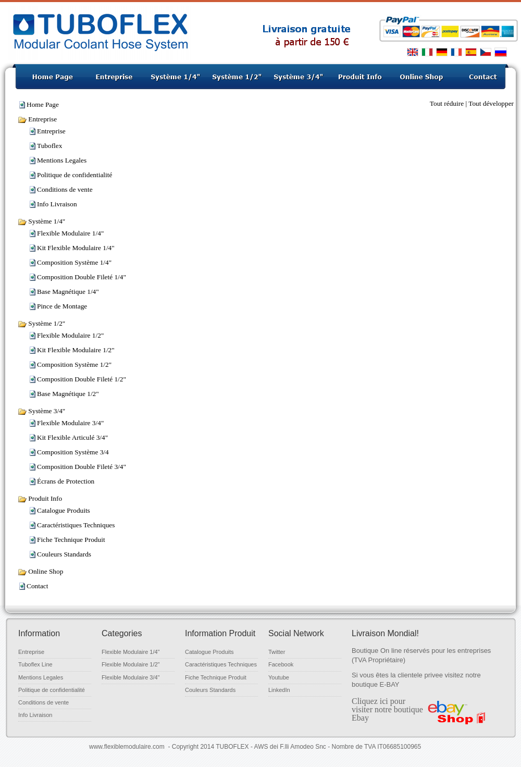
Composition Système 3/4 (73, 452)
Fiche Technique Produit (71, 539)
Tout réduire (447, 103)
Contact (37, 586)
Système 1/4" (41, 221)
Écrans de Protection (65, 481)
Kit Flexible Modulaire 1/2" (76, 350)
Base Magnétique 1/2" (68, 394)
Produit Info (40, 498)
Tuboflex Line (35, 664)
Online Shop (40, 571)
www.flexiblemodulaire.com (127, 746)
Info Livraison (35, 715)
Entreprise (37, 119)
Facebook (280, 664)
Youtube (278, 677)
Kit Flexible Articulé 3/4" (72, 437)
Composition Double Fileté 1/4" (81, 277)
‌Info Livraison (57, 204)
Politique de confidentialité (74, 175)
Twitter (276, 652)
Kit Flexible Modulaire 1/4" (76, 248)
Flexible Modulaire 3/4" (70, 423)
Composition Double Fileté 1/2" (81, 379)
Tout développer (491, 103)
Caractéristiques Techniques (76, 525)
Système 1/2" (41, 323)
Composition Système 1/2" (74, 364)
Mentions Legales (61, 160)
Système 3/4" (41, 411)
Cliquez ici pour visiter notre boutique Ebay (387, 709)
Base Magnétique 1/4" (68, 291)
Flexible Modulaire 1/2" (70, 335)
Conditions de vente (65, 189)
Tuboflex (49, 146)
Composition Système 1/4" (74, 262)
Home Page (43, 104)
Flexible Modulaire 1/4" (70, 233)
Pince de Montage (62, 306)
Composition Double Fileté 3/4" (81, 467)
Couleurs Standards (64, 554)
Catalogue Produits (63, 510)
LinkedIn (279, 690)
